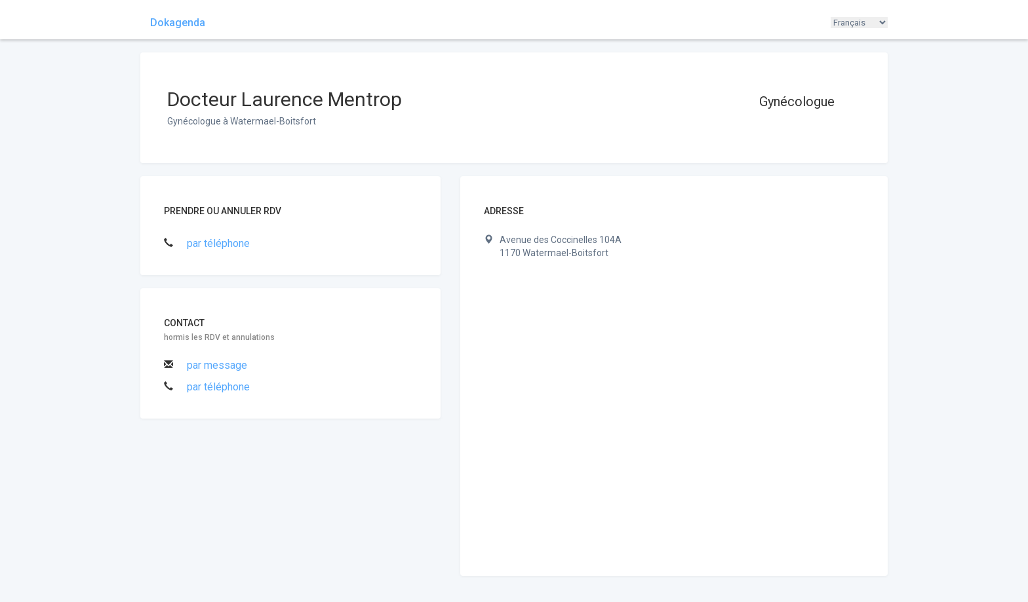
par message (217, 365)
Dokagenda (177, 22)
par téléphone (218, 243)
